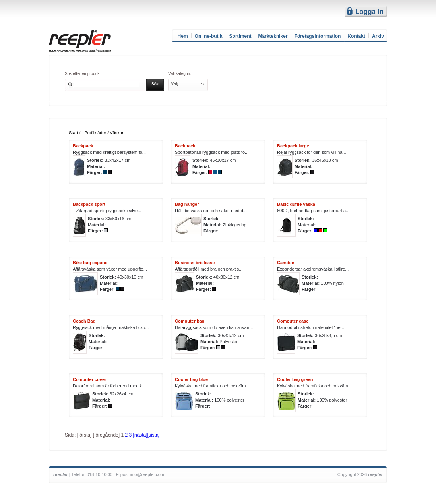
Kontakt (356, 36)
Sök (155, 84)
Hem (183, 36)
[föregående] (106, 435)
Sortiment (240, 36)
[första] (84, 435)
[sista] (153, 435)
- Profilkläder (93, 132)
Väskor (116, 132)
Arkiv (378, 36)
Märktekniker (273, 36)
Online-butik (209, 36)
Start (73, 132)
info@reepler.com (147, 474)
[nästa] (140, 435)
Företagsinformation (318, 36)
